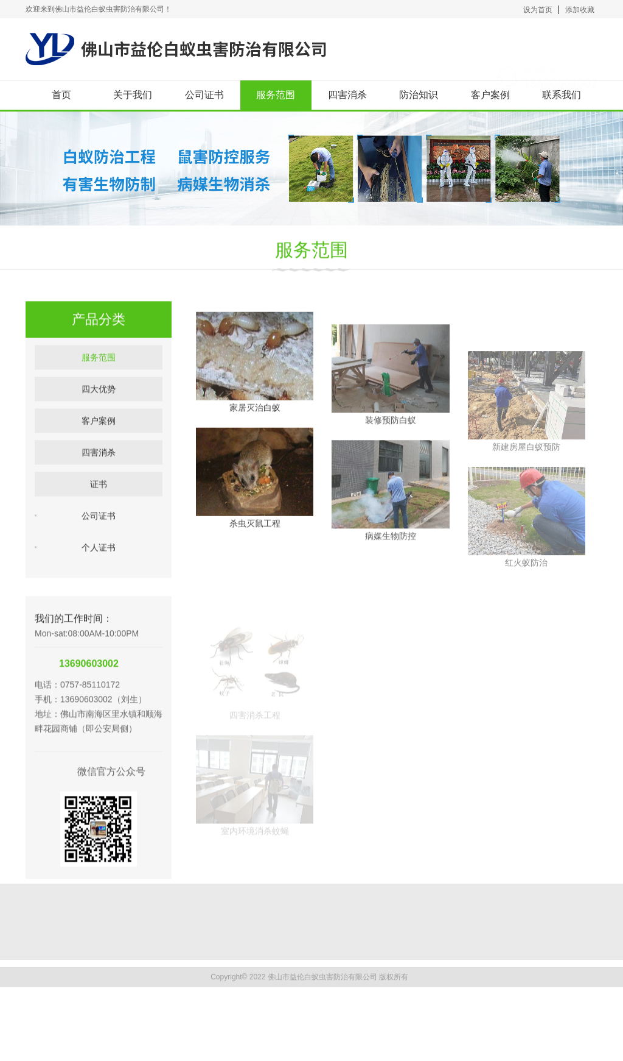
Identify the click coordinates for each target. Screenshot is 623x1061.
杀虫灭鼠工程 (254, 552)
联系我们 (561, 95)
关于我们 (132, 95)
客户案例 (490, 95)
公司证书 (204, 95)
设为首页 (537, 9)
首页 (61, 95)
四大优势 (99, 410)
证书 (98, 505)
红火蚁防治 (526, 621)
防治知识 (418, 95)
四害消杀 (347, 95)
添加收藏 (579, 9)
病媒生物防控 (390, 577)
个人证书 (99, 568)
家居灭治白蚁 (254, 436)
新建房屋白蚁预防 (526, 505)
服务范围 (275, 95)
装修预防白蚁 (390, 461)
